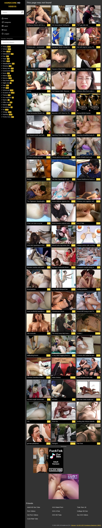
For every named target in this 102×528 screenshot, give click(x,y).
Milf (5, 88)
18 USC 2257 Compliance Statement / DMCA (89, 525)
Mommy (6, 78)
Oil (4, 109)
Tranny (5, 95)
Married (6, 105)
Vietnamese (7, 54)
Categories (6, 22)
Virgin (5, 58)
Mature (6, 75)
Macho (5, 100)
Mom (5, 61)
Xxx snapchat (7, 97)
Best (4, 30)
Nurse (5, 73)
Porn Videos (31, 511)
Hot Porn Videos (32, 515)
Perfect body (7, 117)
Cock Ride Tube (32, 519)
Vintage (6, 112)
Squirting (6, 114)
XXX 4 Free (56, 511)
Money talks (7, 68)
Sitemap (73, 525)
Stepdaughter (7, 63)
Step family (7, 80)
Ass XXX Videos (82, 515)
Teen (5, 51)
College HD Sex (82, 511)
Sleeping (6, 66)
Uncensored (7, 71)
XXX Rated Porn (57, 507)
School (6, 49)
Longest (5, 34)
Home (5, 18)
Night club (6, 83)
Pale (5, 85)
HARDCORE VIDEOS (12, 5)
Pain (5, 56)
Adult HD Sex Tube (33, 507)
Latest (5, 26)
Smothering (7, 107)
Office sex (6, 102)
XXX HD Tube (56, 515)
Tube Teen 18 (81, 507)
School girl (7, 90)
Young (6, 46)
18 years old (7, 92)
